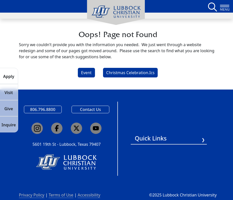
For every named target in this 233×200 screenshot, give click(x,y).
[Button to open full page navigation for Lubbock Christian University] (224, 6)
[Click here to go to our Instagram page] (37, 128)
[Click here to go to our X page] (76, 128)
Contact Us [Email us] (90, 109)
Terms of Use (61, 195)
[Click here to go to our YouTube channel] (96, 128)
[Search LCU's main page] (212, 6)
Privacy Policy (31, 195)
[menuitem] (116, 12)
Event (86, 72)
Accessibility (89, 195)
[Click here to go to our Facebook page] (56, 128)
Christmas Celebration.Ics (130, 72)
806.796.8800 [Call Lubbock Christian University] (42, 109)
